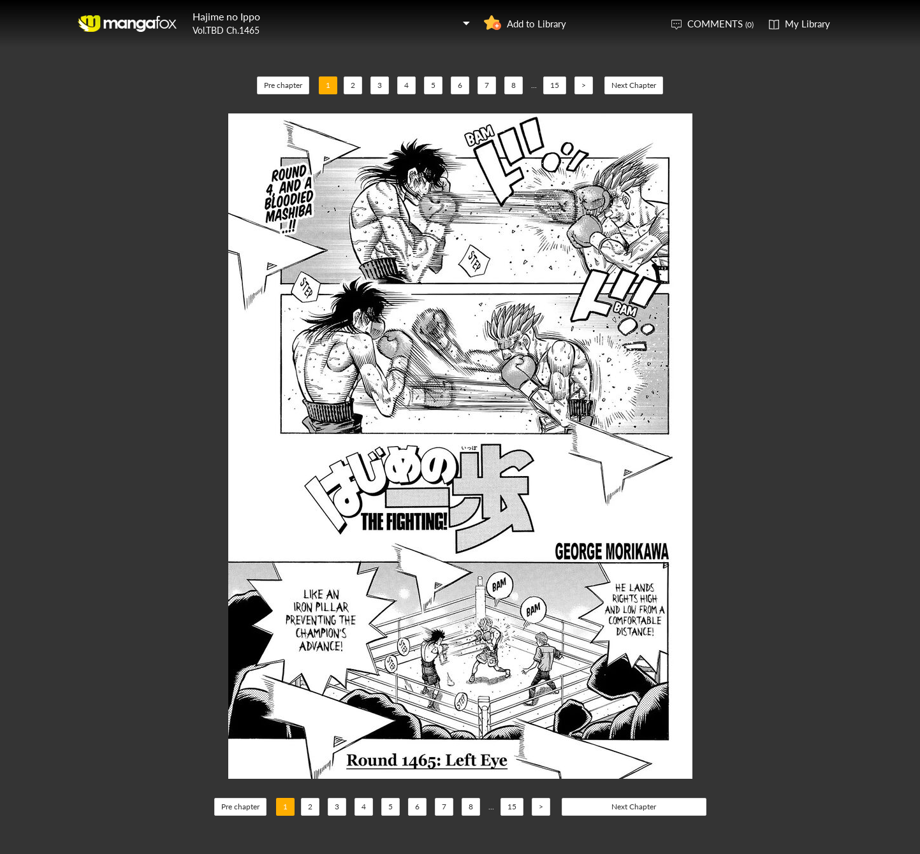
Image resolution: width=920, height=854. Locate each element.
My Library (807, 23)
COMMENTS (720, 23)
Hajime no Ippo (226, 16)
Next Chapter (633, 85)
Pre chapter (283, 85)
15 (554, 85)
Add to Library (536, 23)
